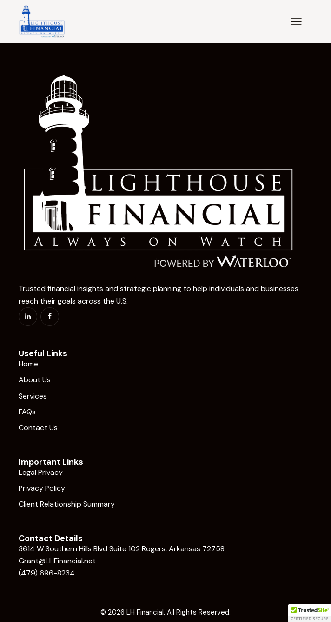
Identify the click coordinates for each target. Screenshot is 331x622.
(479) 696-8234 (47, 573)
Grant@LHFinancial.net (57, 561)
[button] (296, 21)
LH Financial (145, 612)
